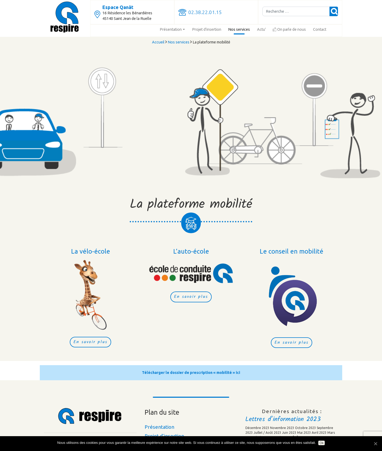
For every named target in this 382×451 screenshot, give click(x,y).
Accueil (158, 42)
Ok (321, 443)
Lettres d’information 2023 (283, 419)
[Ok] (375, 443)
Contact (319, 29)
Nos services (239, 29)
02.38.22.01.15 (205, 12)
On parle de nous (289, 29)
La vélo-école (90, 251)
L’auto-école (191, 251)
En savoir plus (90, 342)
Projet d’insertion (206, 29)
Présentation (171, 29)
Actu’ (261, 29)
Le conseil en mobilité (291, 251)
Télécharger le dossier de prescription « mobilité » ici (191, 372)
